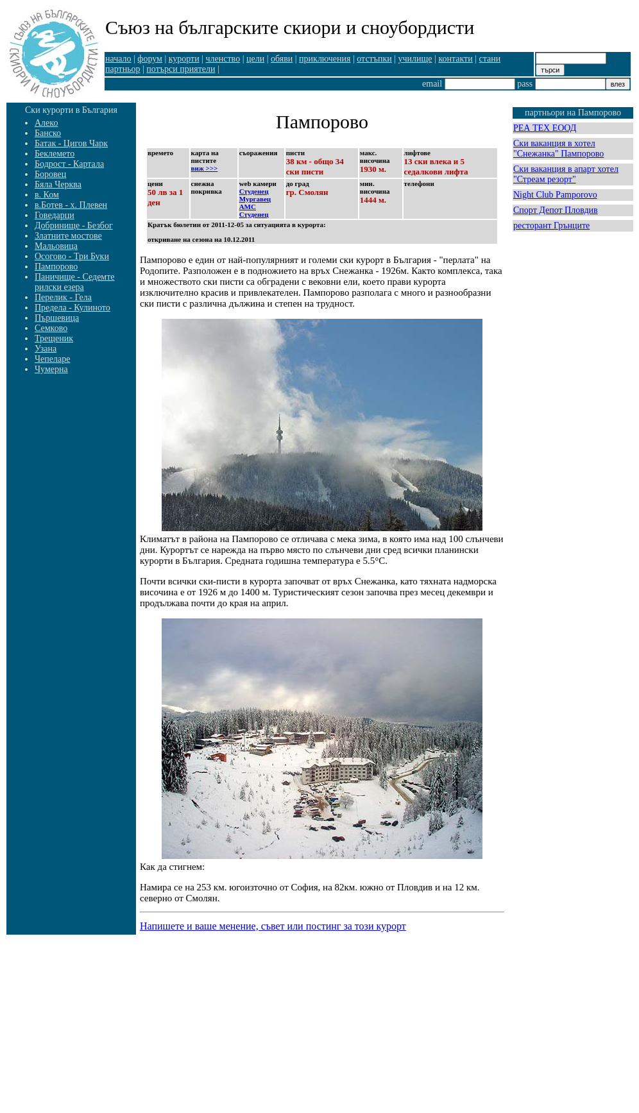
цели (255, 59)
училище (415, 59)
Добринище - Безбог (74, 225)
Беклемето (54, 153)
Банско (48, 133)
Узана (45, 348)
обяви (282, 59)
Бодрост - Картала (69, 164)
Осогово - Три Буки (72, 256)
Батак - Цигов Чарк (71, 143)
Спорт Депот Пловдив (555, 210)
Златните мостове (68, 236)
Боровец (50, 174)
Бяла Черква (58, 184)
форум (149, 59)
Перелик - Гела (63, 297)
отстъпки (374, 59)
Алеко (46, 123)
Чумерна (51, 369)
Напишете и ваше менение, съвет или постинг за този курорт (273, 926)
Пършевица (57, 318)
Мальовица (56, 246)
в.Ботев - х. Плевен (71, 205)
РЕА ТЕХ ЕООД (544, 128)
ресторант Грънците (551, 225)
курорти (184, 59)
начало (118, 59)
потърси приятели (180, 69)
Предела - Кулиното (72, 307)
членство (223, 59)
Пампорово (56, 266)
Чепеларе (52, 359)
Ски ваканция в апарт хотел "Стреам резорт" (565, 174)
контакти (455, 59)
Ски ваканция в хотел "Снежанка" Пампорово (558, 148)
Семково (51, 328)
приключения (324, 59)
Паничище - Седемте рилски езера (75, 282)
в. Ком (47, 195)
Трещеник (54, 338)
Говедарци (54, 215)
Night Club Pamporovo (555, 195)
